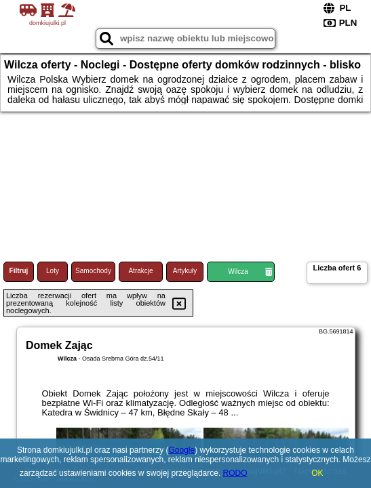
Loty (52, 270)
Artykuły (185, 270)
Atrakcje (140, 270)
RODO (235, 473)
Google (181, 450)
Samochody (93, 270)
